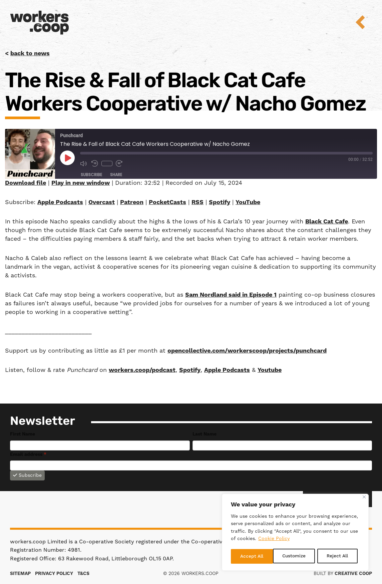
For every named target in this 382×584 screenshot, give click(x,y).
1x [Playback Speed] (106, 163)
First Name (22, 434)
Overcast (101, 202)
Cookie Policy (274, 540)
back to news (30, 53)
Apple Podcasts (60, 202)
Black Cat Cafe (326, 221)
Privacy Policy (54, 574)
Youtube (270, 370)
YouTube (248, 202)
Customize (252, 556)
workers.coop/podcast (142, 370)
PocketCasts (167, 202)
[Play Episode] (67, 157)
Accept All (339, 556)
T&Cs (83, 574)
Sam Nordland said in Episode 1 (231, 295)
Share (116, 174)
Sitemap (20, 574)
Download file (25, 183)
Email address (28, 454)
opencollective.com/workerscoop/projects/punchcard (247, 351)
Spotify (219, 202)
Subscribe (91, 174)
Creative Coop (353, 574)
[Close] (364, 497)
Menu (365, 22)
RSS (198, 202)
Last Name (205, 434)
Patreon (131, 202)
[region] (295, 533)
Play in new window (80, 183)
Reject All (295, 556)
